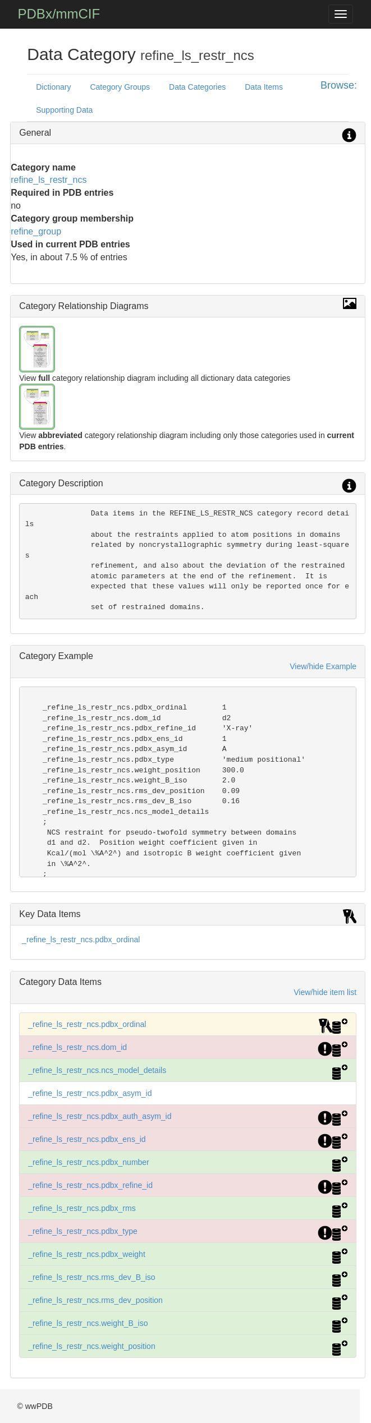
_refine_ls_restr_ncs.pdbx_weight (86, 1254)
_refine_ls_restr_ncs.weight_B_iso (88, 1323)
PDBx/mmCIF (59, 13)
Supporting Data (64, 109)
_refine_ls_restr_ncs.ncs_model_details (97, 1070)
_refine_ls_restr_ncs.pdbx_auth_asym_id (99, 1116)
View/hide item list (325, 992)
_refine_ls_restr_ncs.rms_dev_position (95, 1300)
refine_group (36, 231)
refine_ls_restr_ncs (48, 180)
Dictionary (53, 86)
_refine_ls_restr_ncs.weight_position (91, 1346)
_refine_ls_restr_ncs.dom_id (77, 1047)
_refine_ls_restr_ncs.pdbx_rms (81, 1208)
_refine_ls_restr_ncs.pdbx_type (83, 1231)
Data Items (264, 86)
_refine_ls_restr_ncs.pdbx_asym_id (90, 1093)
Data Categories (197, 86)
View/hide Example (323, 666)
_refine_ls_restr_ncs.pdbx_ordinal (81, 939)
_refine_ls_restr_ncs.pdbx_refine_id (90, 1185)
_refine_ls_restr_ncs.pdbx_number (88, 1162)
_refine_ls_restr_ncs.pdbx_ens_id (86, 1139)
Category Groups (120, 86)
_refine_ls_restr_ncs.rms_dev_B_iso (91, 1277)
